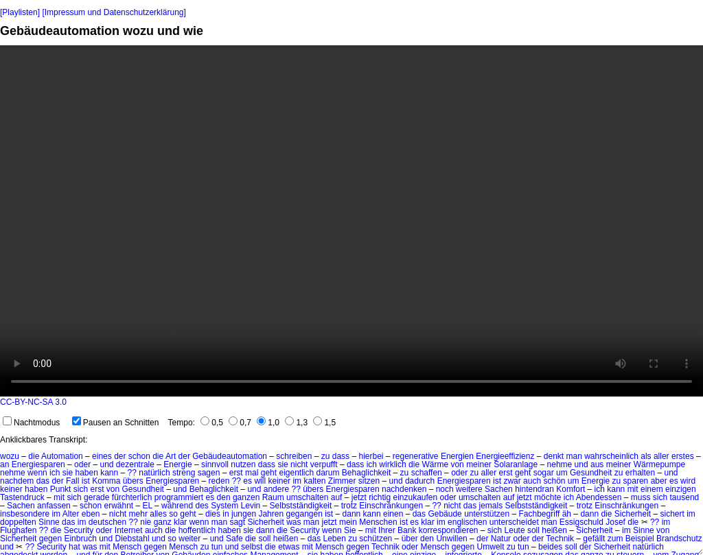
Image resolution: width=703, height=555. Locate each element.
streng (183, 472)
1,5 (324, 422)
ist (86, 481)
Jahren (271, 514)
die (33, 456)
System (224, 505)
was (293, 522)
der (120, 456)
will (260, 481)
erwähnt (118, 505)
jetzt (359, 497)
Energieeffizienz (505, 456)
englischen (467, 522)
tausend (685, 497)
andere (276, 489)
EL (147, 505)
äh (566, 514)
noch (445, 489)
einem (652, 489)
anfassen (54, 505)
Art (170, 456)
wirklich (392, 464)
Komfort (570, 489)
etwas (288, 547)
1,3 (296, 422)
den (224, 497)
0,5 (211, 422)
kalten (314, 481)
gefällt (594, 538)
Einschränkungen (391, 505)
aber (659, 481)
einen (393, 514)
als (646, 456)
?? (132, 472)
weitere (469, 489)
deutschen (107, 522)
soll (533, 530)
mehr (138, 514)
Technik (560, 538)
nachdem (17, 481)
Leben (334, 538)
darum (328, 472)
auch (532, 481)
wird (687, 481)
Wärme (435, 464)
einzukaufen (415, 497)
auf (337, 497)
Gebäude (444, 514)
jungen (243, 514)
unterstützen (486, 514)
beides (550, 547)
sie (282, 464)
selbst (251, 547)
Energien (457, 456)
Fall (72, 481)
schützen (375, 538)
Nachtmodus (31, 422)
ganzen (246, 497)
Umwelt (491, 547)
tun (217, 547)
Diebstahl (132, 538)
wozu (9, 456)
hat (74, 547)
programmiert (178, 497)
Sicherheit (632, 514)
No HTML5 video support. (351, 221)
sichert (672, 514)
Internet (129, 530)
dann (352, 514)
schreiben (294, 456)
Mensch (127, 547)
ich (372, 464)
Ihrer (386, 530)
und (106, 464)
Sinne (49, 522)
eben (91, 514)
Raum (273, 497)
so (173, 514)
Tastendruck (22, 497)
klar (180, 522)
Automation (62, 456)
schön (554, 481)
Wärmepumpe (659, 464)
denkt (554, 456)
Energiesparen (38, 464)
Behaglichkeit (366, 472)
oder (82, 464)
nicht (299, 464)
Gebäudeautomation (229, 456)
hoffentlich (197, 530)
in (225, 514)
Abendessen (599, 497)
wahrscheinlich (611, 456)
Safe (234, 538)
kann (109, 472)
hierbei (370, 456)
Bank (406, 530)
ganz (163, 522)
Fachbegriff (539, 514)
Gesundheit (591, 472)
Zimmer (342, 481)
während (177, 505)
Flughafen (18, 530)
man (574, 456)
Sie (350, 530)
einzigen (680, 489)
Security (78, 530)
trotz (349, 505)
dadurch (420, 481)
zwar (511, 481)
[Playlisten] (20, 12)
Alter (71, 514)
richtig (380, 497)
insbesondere (24, 514)
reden (219, 481)
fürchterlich (132, 497)
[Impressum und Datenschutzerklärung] (113, 12)
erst (236, 472)
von (456, 464)
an (4, 464)
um (562, 472)
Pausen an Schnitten (115, 422)
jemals (491, 505)
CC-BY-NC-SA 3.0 (33, 402)
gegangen (304, 514)
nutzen (243, 464)
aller (661, 456)
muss (641, 497)
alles (158, 514)
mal (251, 472)
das (42, 481)
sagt (237, 522)
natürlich (154, 472)
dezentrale (135, 464)
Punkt (60, 489)
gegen (50, 538)
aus (596, 464)
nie (145, 522)
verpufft (324, 464)
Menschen (378, 522)
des (201, 505)
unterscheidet (514, 522)
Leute (515, 530)
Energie (177, 464)
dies (212, 514)
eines (102, 456)
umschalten (307, 497)
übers (133, 481)
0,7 (240, 422)
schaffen (426, 472)
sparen (636, 481)
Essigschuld (581, 522)
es (247, 481)
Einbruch (80, 538)
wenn (37, 472)
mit (632, 489)
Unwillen (451, 538)
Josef (615, 522)
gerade (96, 497)
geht (269, 472)
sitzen (369, 481)
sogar (543, 472)
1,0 (268, 422)
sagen (209, 472)
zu (325, 456)
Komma (106, 481)
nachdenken (404, 489)
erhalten (640, 472)
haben (86, 472)
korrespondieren (449, 530)
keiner (279, 481)
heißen (554, 530)
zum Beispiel (631, 538)
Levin (251, 505)
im (296, 481)
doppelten (18, 522)
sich (80, 489)
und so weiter (176, 538)
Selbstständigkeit (301, 505)
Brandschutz (679, 538)
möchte (547, 497)
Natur (501, 538)
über (410, 538)
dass (340, 456)
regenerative (416, 456)
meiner (479, 464)
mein (348, 522)
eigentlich (296, 472)
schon (139, 456)
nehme (560, 464)
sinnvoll (215, 464)
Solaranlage (516, 464)
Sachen (499, 489)
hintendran (534, 489)
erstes (682, 456)
